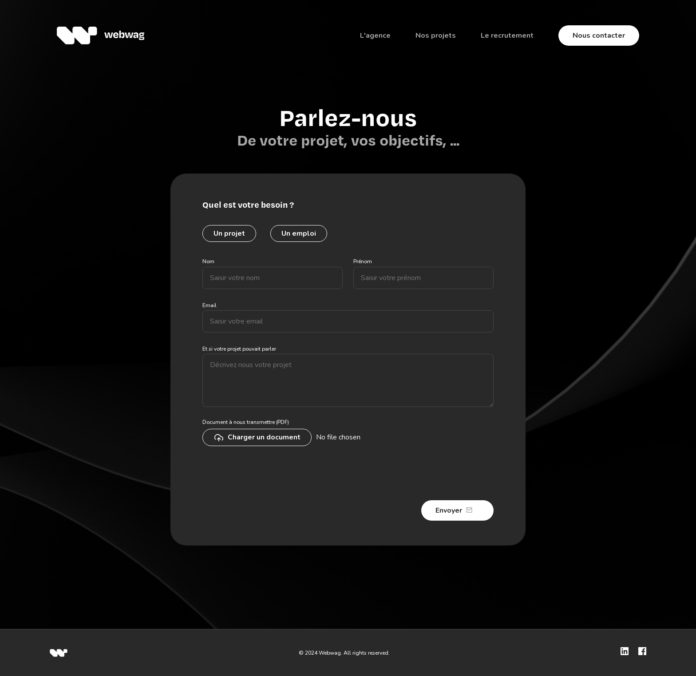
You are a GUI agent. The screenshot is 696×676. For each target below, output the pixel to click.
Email (209, 305)
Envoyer (448, 510)
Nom (208, 261)
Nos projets (435, 35)
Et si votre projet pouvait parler (239, 348)
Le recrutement (507, 35)
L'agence (375, 35)
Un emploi (298, 233)
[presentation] (269, 474)
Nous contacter (599, 35)
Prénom (362, 261)
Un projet (229, 233)
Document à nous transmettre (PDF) (245, 422)
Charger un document (257, 437)
